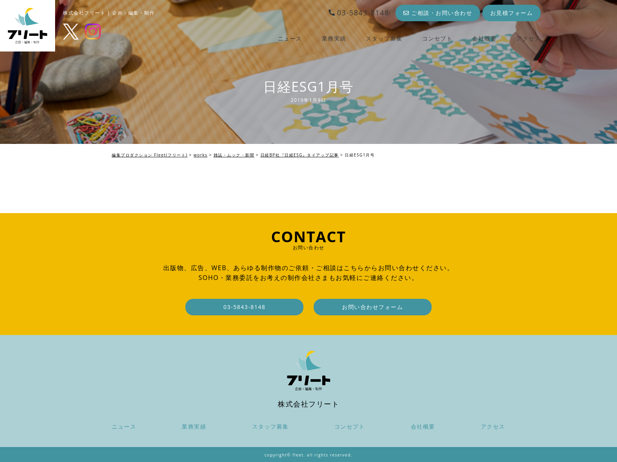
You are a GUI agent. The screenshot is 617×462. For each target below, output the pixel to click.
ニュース (290, 38)
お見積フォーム (511, 13)
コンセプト (437, 38)
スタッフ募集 (384, 38)
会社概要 (484, 38)
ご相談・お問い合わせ (438, 13)
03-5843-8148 (358, 12)
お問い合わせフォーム (372, 307)
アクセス (528, 38)
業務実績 (334, 38)
